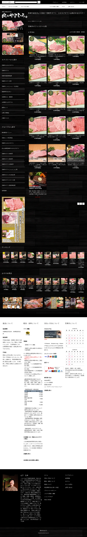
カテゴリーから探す (12, 6)
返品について (47, 484)
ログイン (71, 2)
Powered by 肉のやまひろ (43, 533)
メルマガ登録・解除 (53, 6)
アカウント (54, 2)
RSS (45, 499)
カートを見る (68, 484)
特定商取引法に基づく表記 (51, 487)
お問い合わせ (70, 6)
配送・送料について (49, 481)
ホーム (3, 6)
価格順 (78, 32)
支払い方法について (49, 478)
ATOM (49, 499)
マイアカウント (69, 475)
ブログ (62, 6)
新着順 (83, 32)
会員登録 (63, 2)
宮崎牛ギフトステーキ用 (36, 21)
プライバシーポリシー (50, 490)
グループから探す (24, 6)
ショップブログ (48, 496)
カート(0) (80, 2)
